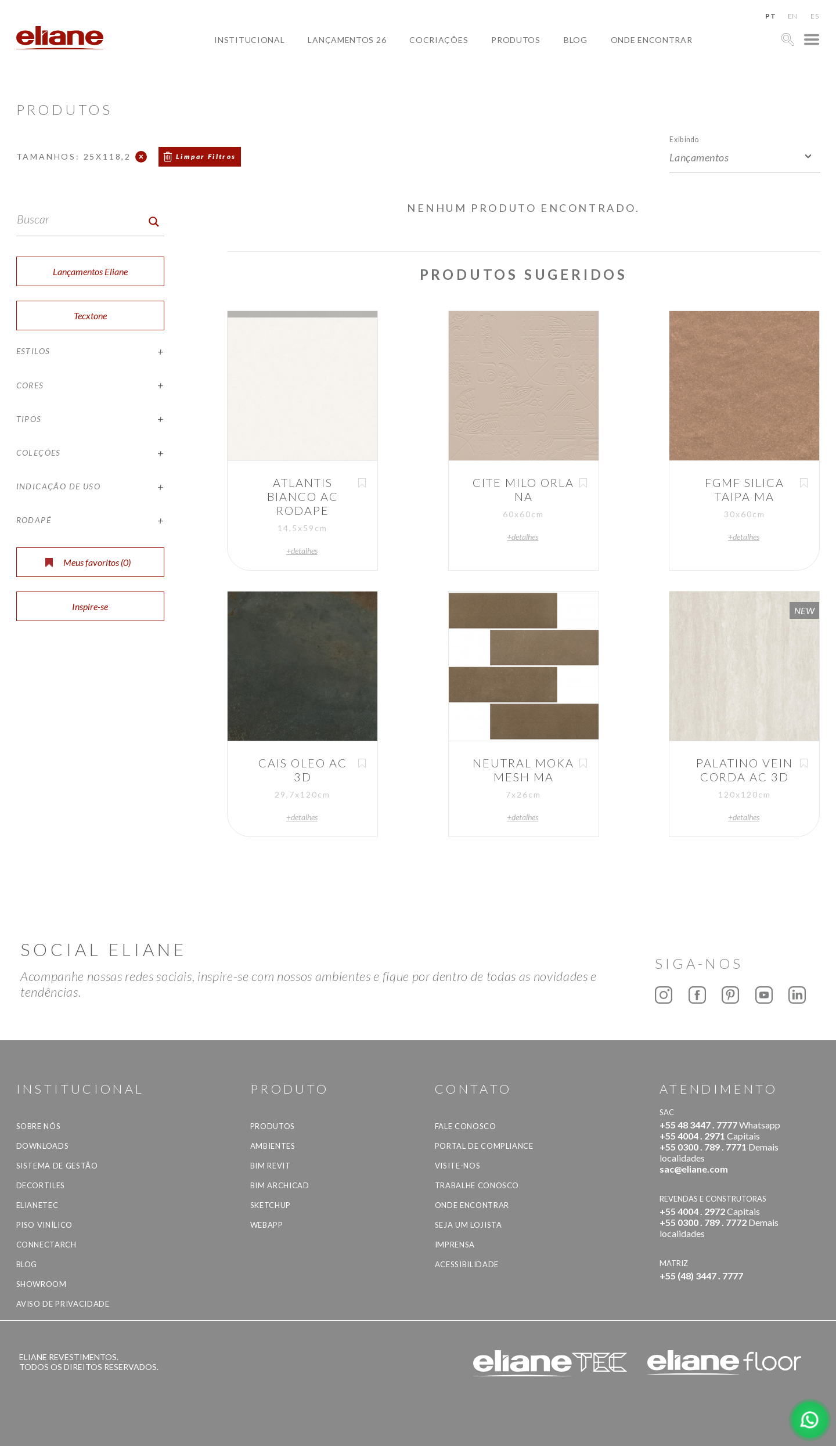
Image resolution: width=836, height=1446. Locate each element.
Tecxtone (90, 315)
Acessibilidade (467, 1264)
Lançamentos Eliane (90, 271)
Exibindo (684, 139)
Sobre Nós (38, 1126)
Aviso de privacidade (63, 1303)
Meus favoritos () (88, 562)
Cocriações (438, 40)
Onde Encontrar (652, 40)
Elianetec (37, 1205)
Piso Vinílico (44, 1224)
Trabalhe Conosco (477, 1185)
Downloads (42, 1146)
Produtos (515, 40)
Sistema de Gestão (57, 1165)
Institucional (249, 40)
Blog (576, 40)
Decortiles (41, 1185)
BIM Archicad (279, 1185)
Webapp (266, 1224)
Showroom (41, 1284)
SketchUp (270, 1205)
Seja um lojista (468, 1224)
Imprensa (455, 1244)
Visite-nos (458, 1165)
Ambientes (273, 1146)
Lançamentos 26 (347, 40)
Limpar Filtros (206, 156)
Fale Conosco (465, 1126)
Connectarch (46, 1244)
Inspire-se (90, 606)
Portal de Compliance (484, 1146)
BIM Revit (270, 1165)
